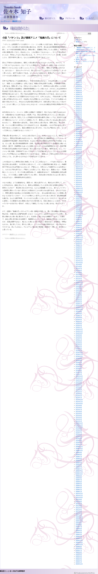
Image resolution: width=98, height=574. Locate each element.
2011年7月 (79, 409)
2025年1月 (79, 94)
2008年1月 (79, 491)
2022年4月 (79, 157)
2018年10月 (79, 239)
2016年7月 (79, 292)
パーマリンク (22, 234)
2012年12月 (79, 376)
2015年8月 (79, 313)
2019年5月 (79, 225)
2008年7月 (79, 480)
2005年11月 (79, 542)
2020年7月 (79, 198)
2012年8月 (79, 384)
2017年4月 (79, 274)
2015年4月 (79, 321)
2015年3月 (79, 323)
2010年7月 (79, 433)
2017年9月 (79, 264)
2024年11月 (79, 98)
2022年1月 (79, 163)
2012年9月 (79, 382)
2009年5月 (79, 460)
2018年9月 (79, 241)
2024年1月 (79, 118)
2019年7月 (79, 221)
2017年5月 (79, 272)
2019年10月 (79, 216)
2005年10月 (79, 544)
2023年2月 (79, 137)
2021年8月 (79, 173)
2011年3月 (79, 417)
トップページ (5, 21)
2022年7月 (79, 151)
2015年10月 (79, 309)
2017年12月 (79, 259)
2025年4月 (79, 88)
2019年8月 (79, 219)
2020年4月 (79, 204)
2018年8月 (79, 243)
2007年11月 (79, 495)
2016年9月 (79, 288)
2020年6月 (79, 200)
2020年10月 (79, 192)
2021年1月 (79, 186)
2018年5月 (79, 249)
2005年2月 (79, 560)
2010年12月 (79, 423)
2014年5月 (79, 343)
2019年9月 (79, 218)
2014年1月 (79, 351)
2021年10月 (79, 169)
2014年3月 (79, 347)
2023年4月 (79, 133)
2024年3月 (79, 114)
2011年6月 (79, 411)
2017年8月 (79, 266)
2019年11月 (79, 214)
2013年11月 (79, 354)
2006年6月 (79, 529)
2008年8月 (79, 478)
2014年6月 (79, 341)
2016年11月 (79, 284)
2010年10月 (79, 427)
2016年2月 (79, 302)
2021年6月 (79, 176)
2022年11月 (79, 143)
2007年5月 (79, 507)
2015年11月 (79, 308)
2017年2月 (79, 278)
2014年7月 (79, 339)
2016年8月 (79, 290)
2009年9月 (79, 452)
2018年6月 (79, 247)
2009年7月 (79, 456)
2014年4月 (79, 345)
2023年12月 (79, 120)
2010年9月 (79, 429)
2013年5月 (79, 366)
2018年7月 (79, 245)
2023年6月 (79, 130)
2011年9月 (79, 405)
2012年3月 (79, 394)
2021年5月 (79, 178)
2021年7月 (79, 175)
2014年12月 (79, 329)
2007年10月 (79, 497)
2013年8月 (79, 360)
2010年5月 (79, 437)
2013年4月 (79, 368)
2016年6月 (79, 294)
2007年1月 (79, 515)
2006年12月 (79, 517)
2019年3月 (79, 229)
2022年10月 (79, 145)
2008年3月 (79, 487)
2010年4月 (79, 439)
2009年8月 (79, 454)
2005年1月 (79, 562)
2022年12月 (79, 141)
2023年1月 (79, 139)
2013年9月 (79, 358)
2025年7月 (79, 83)
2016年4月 (79, 298)
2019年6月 (79, 223)
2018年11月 (79, 237)
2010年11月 (79, 425)
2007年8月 (79, 501)
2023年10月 (79, 122)
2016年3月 (79, 300)
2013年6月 (79, 364)
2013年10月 (79, 356)
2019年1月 (79, 233)
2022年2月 (79, 161)
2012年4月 (79, 392)
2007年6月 (79, 505)
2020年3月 (79, 206)
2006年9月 (79, 523)
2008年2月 (79, 489)
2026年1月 (79, 71)
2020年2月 (79, 208)
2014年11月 (79, 331)
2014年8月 (79, 337)
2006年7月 (79, 527)
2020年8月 (79, 196)
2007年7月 (79, 503)
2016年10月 (79, 286)
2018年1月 (79, 257)
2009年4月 (79, 462)
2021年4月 (79, 180)
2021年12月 (79, 165)
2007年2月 (79, 513)
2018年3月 (79, 253)
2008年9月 (79, 476)
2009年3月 (79, 464)
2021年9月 (79, 171)
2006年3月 (79, 534)
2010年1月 (79, 444)
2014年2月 (79, 349)
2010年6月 (79, 435)
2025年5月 (79, 86)
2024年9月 (79, 102)
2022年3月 (79, 159)
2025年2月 (79, 92)
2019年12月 (79, 212)
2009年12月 (79, 446)
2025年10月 (79, 77)
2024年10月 (79, 100)
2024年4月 (79, 112)
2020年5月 (79, 202)
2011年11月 (79, 401)
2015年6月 (79, 317)
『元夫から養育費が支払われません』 (14, 33)
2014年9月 (79, 335)
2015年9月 (79, 311)
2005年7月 (79, 550)
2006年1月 (79, 538)
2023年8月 (79, 126)
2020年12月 (79, 188)
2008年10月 (79, 474)
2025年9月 (79, 79)
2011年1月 (79, 421)
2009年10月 (79, 450)
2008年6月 (79, 482)
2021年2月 (79, 184)
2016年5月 (79, 296)
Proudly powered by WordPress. (85, 573)
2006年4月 (79, 532)
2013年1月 (79, 374)
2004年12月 (79, 564)
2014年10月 (79, 333)
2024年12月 (79, 96)
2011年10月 (79, 403)
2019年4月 (79, 227)
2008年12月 (79, 470)
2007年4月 (79, 509)
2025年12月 (79, 73)
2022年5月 (79, 155)
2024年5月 (79, 110)
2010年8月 (79, 431)
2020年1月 (79, 210)
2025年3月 (79, 90)
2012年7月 (79, 386)
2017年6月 (79, 270)
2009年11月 (79, 448)
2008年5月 (79, 484)
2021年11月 (79, 167)
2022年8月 (79, 149)
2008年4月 (79, 486)
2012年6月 (79, 388)
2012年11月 (79, 378)
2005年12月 (79, 540)
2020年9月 (79, 194)
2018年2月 (79, 255)
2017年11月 (79, 261)
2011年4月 (79, 415)
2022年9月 (79, 147)
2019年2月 (79, 231)
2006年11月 (79, 519)
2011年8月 (79, 407)
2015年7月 (79, 315)
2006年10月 (79, 521)
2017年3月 (79, 276)
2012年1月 (79, 397)
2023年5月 (79, 131)
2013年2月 (79, 372)
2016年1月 (79, 304)
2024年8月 (79, 104)
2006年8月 (79, 525)
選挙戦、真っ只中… (81, 59)
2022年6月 (79, 153)
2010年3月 (79, 441)
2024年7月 (79, 106)
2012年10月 (79, 380)
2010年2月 (79, 442)
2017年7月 (79, 268)
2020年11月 (79, 190)
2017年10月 (79, 263)
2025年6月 (79, 85)
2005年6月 (79, 552)
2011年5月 (79, 413)
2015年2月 (79, 325)
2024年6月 (79, 108)
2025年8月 (79, 81)
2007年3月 (79, 511)
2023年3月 (79, 135)
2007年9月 (79, 499)
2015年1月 (79, 327)
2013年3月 (79, 370)
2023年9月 (79, 124)
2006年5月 (79, 531)
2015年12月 (79, 306)
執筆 (77, 40)
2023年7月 (79, 128)
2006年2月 (79, 536)
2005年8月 (79, 548)
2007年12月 (79, 493)
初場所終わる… (62, 33)
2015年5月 (79, 319)
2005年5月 (79, 554)
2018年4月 (79, 251)
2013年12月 (79, 353)
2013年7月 (79, 362)
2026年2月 (79, 69)
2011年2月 (79, 419)
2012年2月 (79, 396)
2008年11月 (79, 472)
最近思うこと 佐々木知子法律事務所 (12, 571)
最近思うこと (16, 21)
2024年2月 (79, 116)
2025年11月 (79, 75)
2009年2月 (79, 466)
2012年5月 (79, 390)
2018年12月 (79, 235)
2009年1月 (79, 468)
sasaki (22, 40)
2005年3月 (79, 558)
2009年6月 (79, 458)
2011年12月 (79, 399)
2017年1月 (79, 280)
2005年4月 (79, 556)
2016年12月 (79, 282)
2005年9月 (79, 546)
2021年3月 (79, 182)
